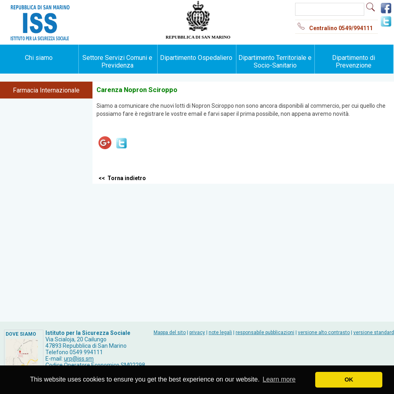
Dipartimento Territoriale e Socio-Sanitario (275, 61)
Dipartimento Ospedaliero (196, 58)
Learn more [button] (279, 379)
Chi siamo (39, 58)
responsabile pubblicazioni (265, 332)
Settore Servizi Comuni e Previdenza (117, 61)
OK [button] (349, 379)
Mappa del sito (170, 332)
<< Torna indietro (122, 178)
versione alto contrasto (324, 332)
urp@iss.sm (79, 358)
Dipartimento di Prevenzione (353, 61)
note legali (220, 332)
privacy (197, 332)
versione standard (373, 332)
